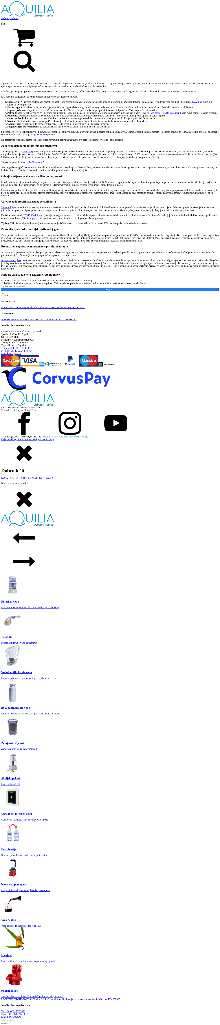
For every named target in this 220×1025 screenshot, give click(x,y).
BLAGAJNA (43, 319)
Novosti (69, 307)
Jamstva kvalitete (56, 307)
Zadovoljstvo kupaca (38, 307)
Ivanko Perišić (49, 436)
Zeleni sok (6, 207)
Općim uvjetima (21, 295)
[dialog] (110, 463)
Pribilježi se (110, 289)
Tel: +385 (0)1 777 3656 (13, 1011)
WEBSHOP (7, 319)
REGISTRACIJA (58, 319)
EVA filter (197, 102)
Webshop (5, 18)
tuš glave (35, 134)
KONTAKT (79, 307)
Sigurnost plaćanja (45, 439)
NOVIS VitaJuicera (32, 215)
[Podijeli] (8, 1020)
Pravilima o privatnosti (42, 295)
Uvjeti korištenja (9, 439)
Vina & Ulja (42, 999)
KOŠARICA (31, 319)
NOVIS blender (154, 113)
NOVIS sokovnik (172, 113)
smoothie (27, 151)
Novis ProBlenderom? (33, 162)
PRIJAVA (72, 319)
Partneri (24, 307)
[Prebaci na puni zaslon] (5, 1020)
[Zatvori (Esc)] (11, 1020)
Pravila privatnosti (27, 439)
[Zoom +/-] (2, 1020)
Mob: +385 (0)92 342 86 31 (14, 1014)
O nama (16, 307)
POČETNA (7, 307)
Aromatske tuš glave (11, 260)
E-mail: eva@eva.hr (11, 1017)
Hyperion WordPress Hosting (73, 436)
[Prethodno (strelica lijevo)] (2, 1023)
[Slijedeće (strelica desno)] (5, 1023)
